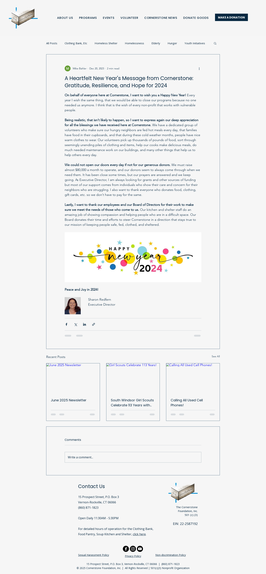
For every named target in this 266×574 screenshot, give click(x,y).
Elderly (155, 43)
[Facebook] (126, 549)
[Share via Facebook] (66, 324)
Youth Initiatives (195, 43)
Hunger (172, 43)
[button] (215, 43)
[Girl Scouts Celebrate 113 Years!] (133, 378)
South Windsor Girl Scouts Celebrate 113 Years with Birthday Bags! (132, 403)
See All (216, 356)
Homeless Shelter (106, 43)
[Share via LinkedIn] (84, 324)
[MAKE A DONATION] (231, 17)
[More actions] (199, 68)
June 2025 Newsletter (68, 400)
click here (139, 534)
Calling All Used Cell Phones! (187, 402)
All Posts (51, 43)
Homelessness (134, 43)
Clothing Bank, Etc (76, 43)
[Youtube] (140, 549)
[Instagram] (133, 549)
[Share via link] (93, 324)
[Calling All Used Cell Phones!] (193, 378)
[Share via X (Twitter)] (75, 324)
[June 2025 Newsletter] (73, 378)
